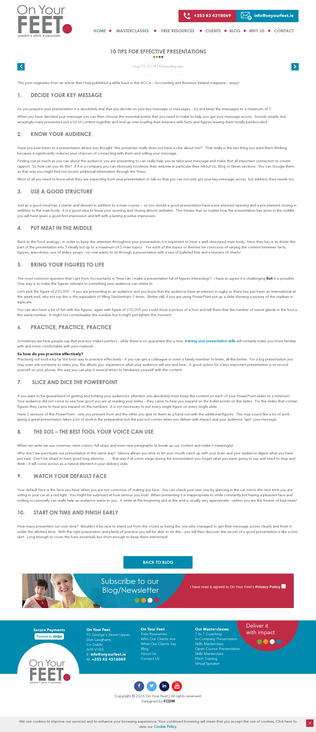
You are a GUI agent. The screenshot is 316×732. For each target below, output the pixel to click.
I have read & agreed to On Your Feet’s (238, 586)
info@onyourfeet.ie (108, 655)
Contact (284, 30)
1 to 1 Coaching (208, 634)
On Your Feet (98, 630)
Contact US (150, 659)
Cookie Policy (165, 727)
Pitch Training (206, 659)
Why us (257, 30)
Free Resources (178, 30)
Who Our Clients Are (158, 639)
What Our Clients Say (158, 644)
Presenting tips (171, 66)
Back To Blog (158, 562)
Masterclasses (132, 30)
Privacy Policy (267, 587)
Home (100, 30)
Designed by (158, 701)
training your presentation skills (210, 341)
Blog (234, 30)
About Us (148, 654)
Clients (213, 30)
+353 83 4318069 (109, 660)
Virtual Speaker (207, 663)
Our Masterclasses (212, 629)
